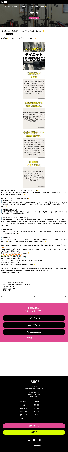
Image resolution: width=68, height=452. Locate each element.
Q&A (21, 418)
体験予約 (34, 432)
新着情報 (7, 6)
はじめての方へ (24, 405)
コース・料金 (23, 411)
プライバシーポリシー (40, 415)
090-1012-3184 (35, 392)
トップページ (23, 401)
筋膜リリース (23, 408)
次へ (65, 297)
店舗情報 (36, 401)
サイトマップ (37, 411)
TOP (2, 6)
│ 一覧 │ (33, 297)
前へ (2, 297)
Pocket (16, 34)
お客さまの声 (23, 415)
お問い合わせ (37, 408)
